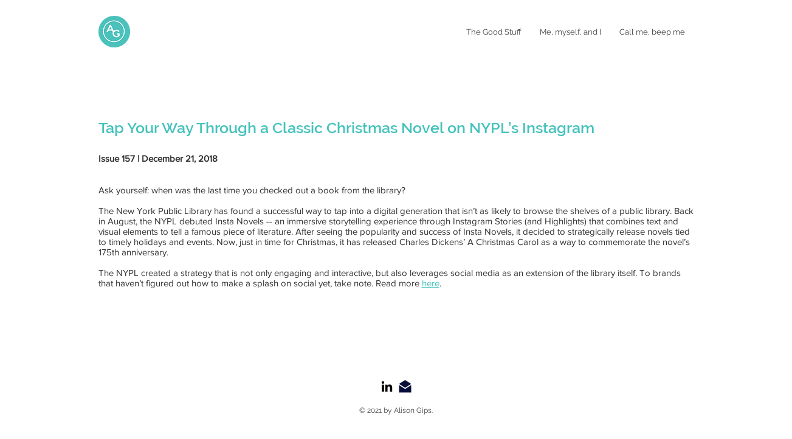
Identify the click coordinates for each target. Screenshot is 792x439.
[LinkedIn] (386, 386)
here (430, 283)
